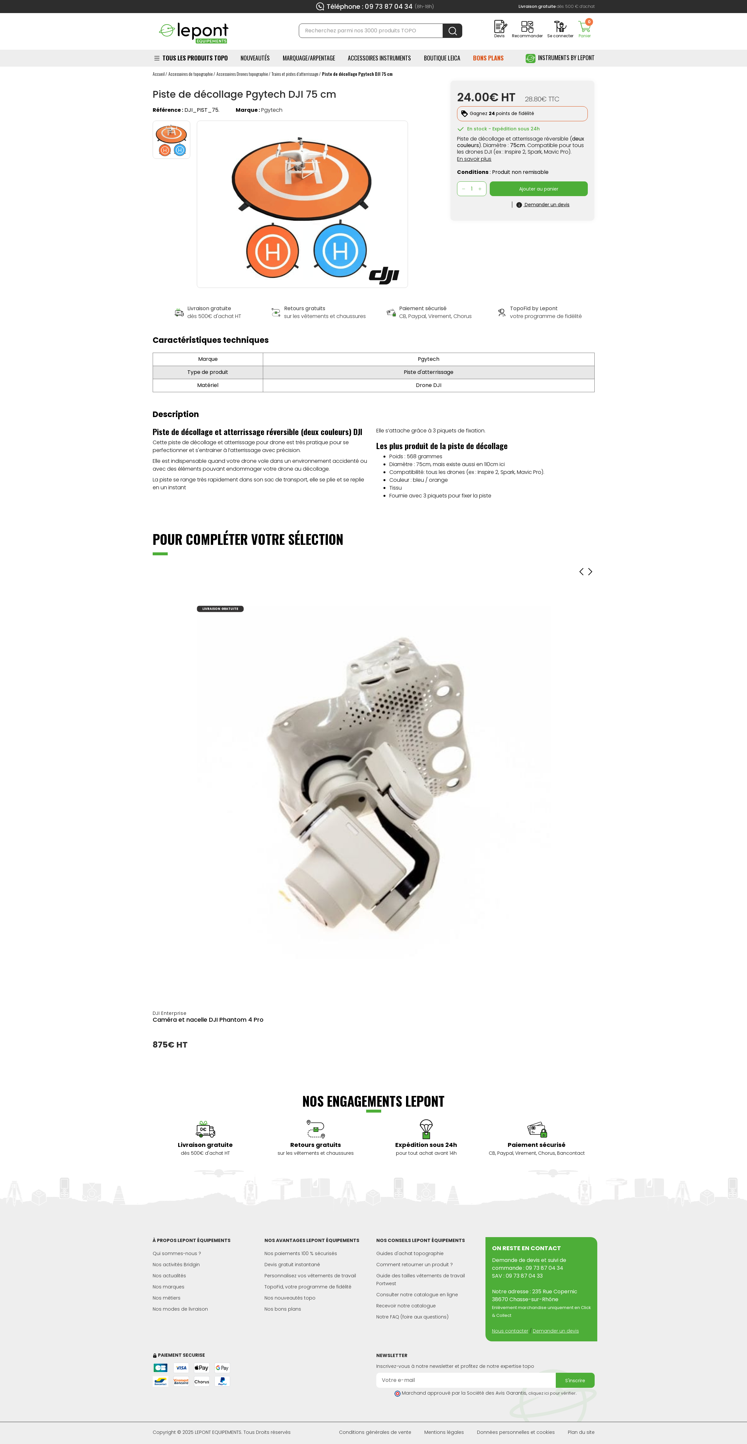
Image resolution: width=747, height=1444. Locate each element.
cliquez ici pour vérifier (552, 1393)
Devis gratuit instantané (292, 1264)
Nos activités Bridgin (176, 1264)
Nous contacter (510, 1331)
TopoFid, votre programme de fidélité (307, 1287)
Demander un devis (556, 1331)
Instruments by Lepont (560, 58)
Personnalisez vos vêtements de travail (310, 1275)
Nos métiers (166, 1298)
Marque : (248, 110)
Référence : (168, 110)
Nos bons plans (282, 1309)
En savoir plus (474, 159)
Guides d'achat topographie (410, 1253)
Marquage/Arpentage (309, 58)
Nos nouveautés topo (289, 1298)
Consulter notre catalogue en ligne (417, 1294)
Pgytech (271, 110)
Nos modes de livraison (180, 1309)
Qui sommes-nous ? (177, 1253)
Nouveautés (255, 58)
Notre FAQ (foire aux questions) (412, 1317)
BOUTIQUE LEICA (442, 58)
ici (502, 464)
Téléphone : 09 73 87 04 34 (370, 6)
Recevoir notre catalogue (406, 1305)
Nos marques (168, 1287)
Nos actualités (169, 1275)
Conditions (472, 172)
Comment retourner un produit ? (414, 1264)
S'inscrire (575, 1380)
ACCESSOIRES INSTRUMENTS (379, 58)
